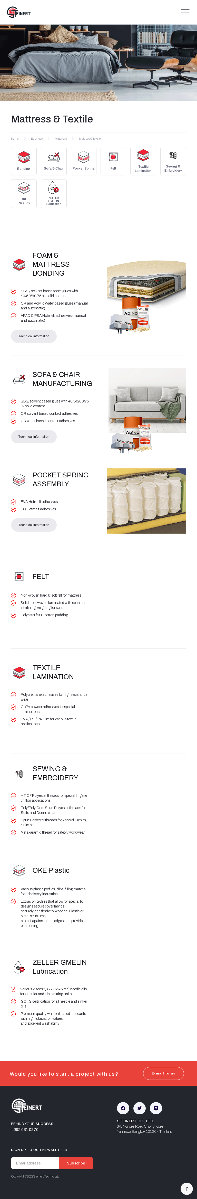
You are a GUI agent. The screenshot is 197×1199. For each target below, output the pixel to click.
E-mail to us (163, 1073)
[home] (15, 12)
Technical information (33, 336)
